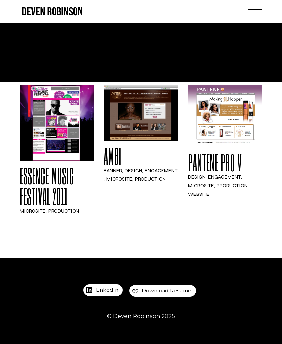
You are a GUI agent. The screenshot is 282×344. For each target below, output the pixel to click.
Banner (113, 171)
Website (198, 194)
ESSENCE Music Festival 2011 (47, 186)
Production (63, 211)
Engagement (161, 171)
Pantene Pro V (215, 162)
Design (133, 171)
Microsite (33, 211)
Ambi (112, 156)
